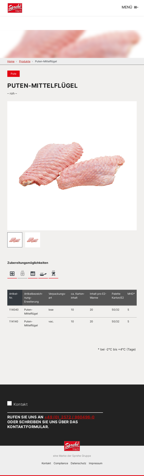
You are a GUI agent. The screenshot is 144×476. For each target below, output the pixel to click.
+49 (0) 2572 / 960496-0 (69, 417)
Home (10, 61)
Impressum (95, 463)
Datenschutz (78, 463)
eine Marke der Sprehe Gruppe (72, 455)
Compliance (61, 463)
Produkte (24, 61)
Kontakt (46, 463)
